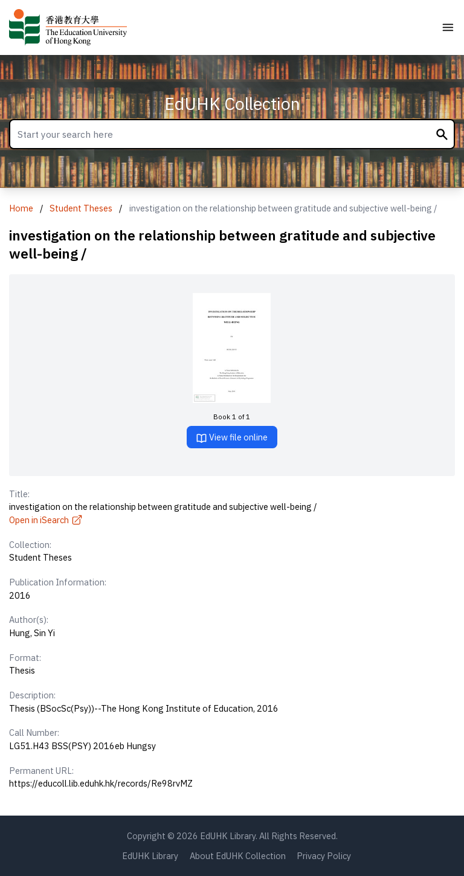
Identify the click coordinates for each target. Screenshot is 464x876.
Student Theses (81, 208)
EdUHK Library (150, 856)
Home (21, 208)
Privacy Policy (324, 856)
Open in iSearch (46, 520)
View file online (232, 437)
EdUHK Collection (232, 103)
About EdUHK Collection (238, 856)
